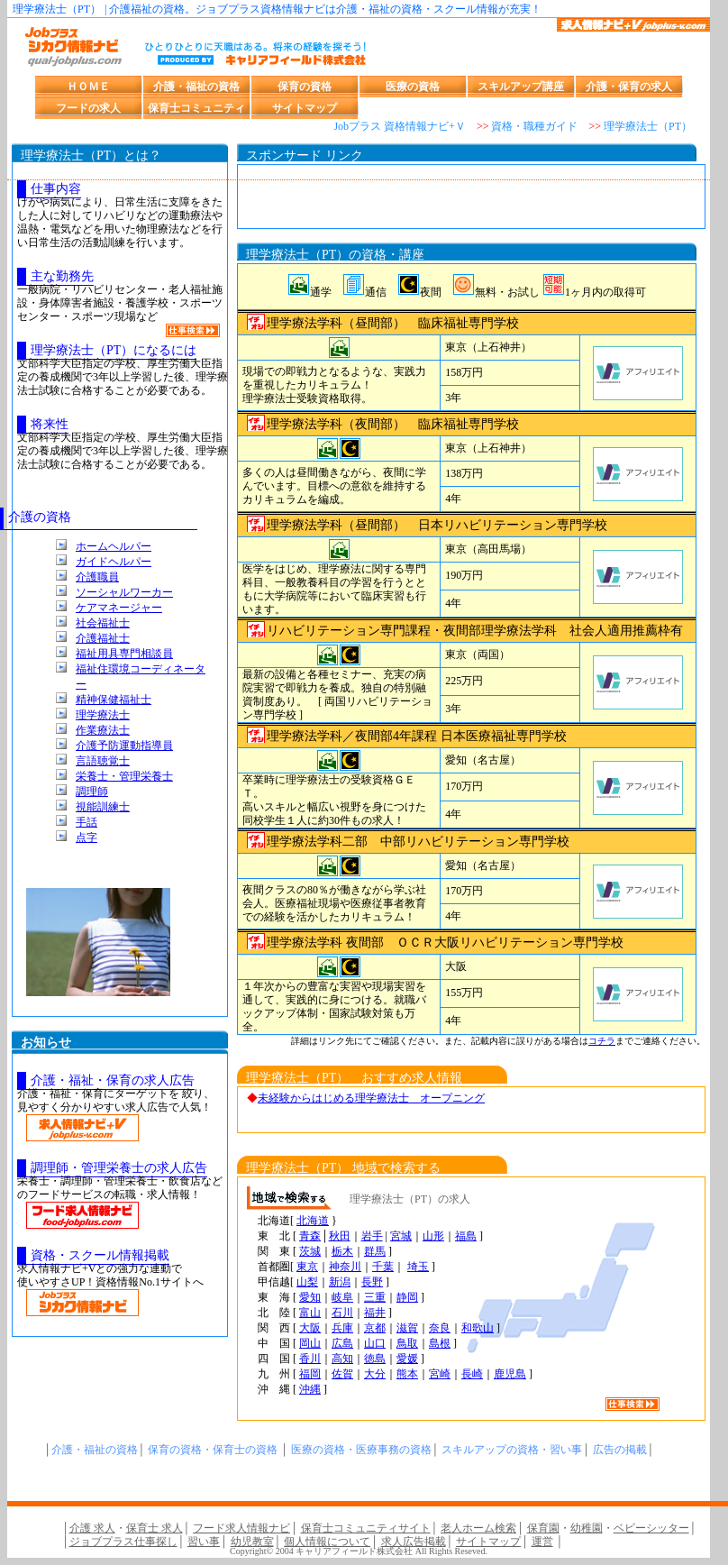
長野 (372, 1282)
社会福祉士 (103, 623)
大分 (375, 1374)
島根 (439, 1343)
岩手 (372, 1236)
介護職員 (97, 577)
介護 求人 (92, 1528)
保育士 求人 (154, 1528)
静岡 (407, 1297)
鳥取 (407, 1343)
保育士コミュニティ (196, 108)
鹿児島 (510, 1374)
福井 (375, 1312)
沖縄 (310, 1389)
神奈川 (345, 1266)
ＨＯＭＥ (88, 86)
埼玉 (418, 1266)
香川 (310, 1358)
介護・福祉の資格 (196, 86)
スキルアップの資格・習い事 (511, 1449)
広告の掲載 (620, 1449)
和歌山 (477, 1328)
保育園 (543, 1528)
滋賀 (407, 1328)
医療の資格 (413, 86)
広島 (342, 1343)
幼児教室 (252, 1541)
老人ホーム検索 (478, 1528)
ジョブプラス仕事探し (123, 1541)
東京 (307, 1266)
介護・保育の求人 (629, 86)
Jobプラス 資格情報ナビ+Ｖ (399, 126)
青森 (310, 1236)
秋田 (339, 1236)
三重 (375, 1297)
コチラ (601, 1041)
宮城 (401, 1236)
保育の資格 (305, 86)
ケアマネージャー (119, 607)
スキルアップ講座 (521, 86)
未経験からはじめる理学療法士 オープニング (371, 1098)
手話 (86, 822)
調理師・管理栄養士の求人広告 (119, 1168)
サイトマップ (304, 108)
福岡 (310, 1374)
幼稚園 (586, 1528)
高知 (342, 1358)
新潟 (339, 1282)
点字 (86, 837)
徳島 (375, 1358)
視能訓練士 (103, 807)
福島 (466, 1236)
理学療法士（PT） (648, 126)
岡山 (310, 1343)
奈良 (439, 1328)
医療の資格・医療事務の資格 (361, 1449)
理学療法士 (103, 715)
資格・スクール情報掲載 (100, 1255)
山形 (433, 1236)
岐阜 (342, 1297)
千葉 (383, 1266)
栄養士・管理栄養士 (124, 776)
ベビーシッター (651, 1528)
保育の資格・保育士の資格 (213, 1449)
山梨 (307, 1282)
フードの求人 (88, 108)
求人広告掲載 (413, 1541)
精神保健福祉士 (113, 699)
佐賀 (342, 1374)
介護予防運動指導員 (124, 745)
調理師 (92, 791)
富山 (310, 1312)
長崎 (472, 1374)
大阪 (310, 1328)
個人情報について (327, 1541)
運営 (542, 1541)
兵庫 (342, 1328)
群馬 (375, 1251)
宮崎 (439, 1374)
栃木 (342, 1251)
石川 (342, 1312)
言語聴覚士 (103, 761)
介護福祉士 (103, 638)
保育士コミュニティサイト (366, 1528)
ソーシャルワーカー (124, 592)
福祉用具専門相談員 (124, 653)
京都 (375, 1328)
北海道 (312, 1220)
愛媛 (407, 1358)
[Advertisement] (471, 201)
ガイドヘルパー (113, 561)
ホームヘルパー (113, 546)
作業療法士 (103, 730)
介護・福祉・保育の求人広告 (113, 1080)
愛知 (310, 1297)
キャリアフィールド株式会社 (354, 1551)
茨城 (310, 1251)
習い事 (203, 1541)
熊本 (407, 1374)
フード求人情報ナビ (241, 1528)
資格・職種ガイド (534, 126)
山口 (375, 1343)
